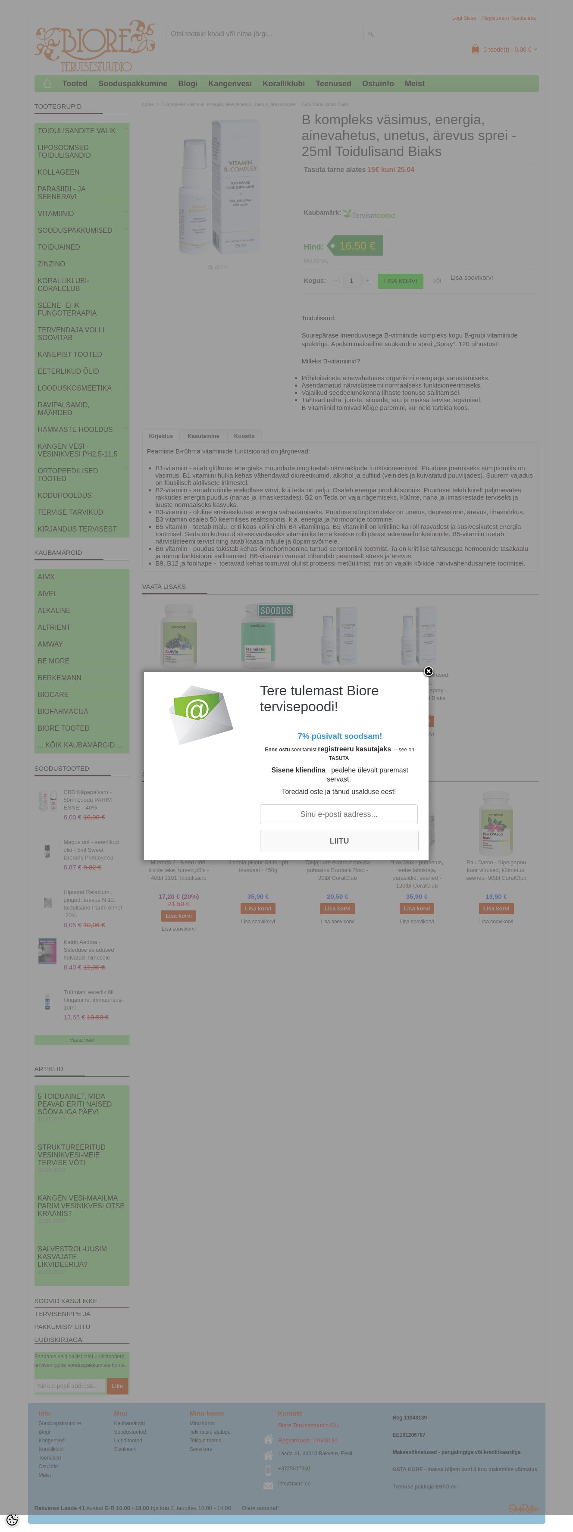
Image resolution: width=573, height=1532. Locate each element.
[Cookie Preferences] (12, 1520)
